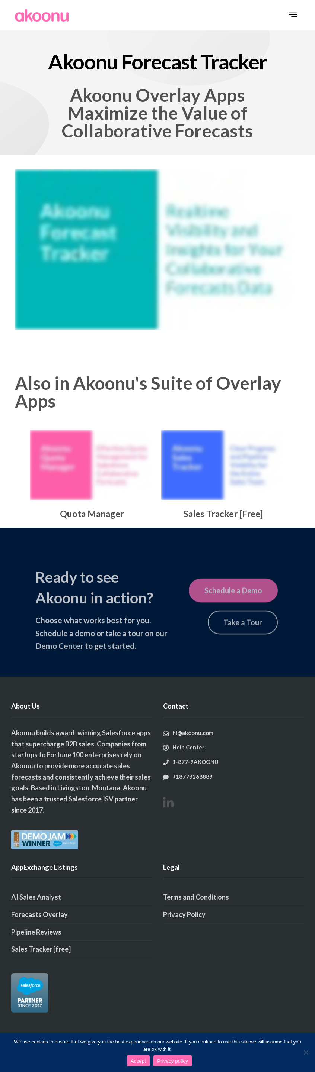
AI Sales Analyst (36, 897)
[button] (293, 15)
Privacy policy (172, 1061)
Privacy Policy (184, 914)
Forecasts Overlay (39, 914)
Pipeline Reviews (36, 932)
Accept (138, 1061)
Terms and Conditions (196, 897)
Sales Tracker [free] (41, 949)
